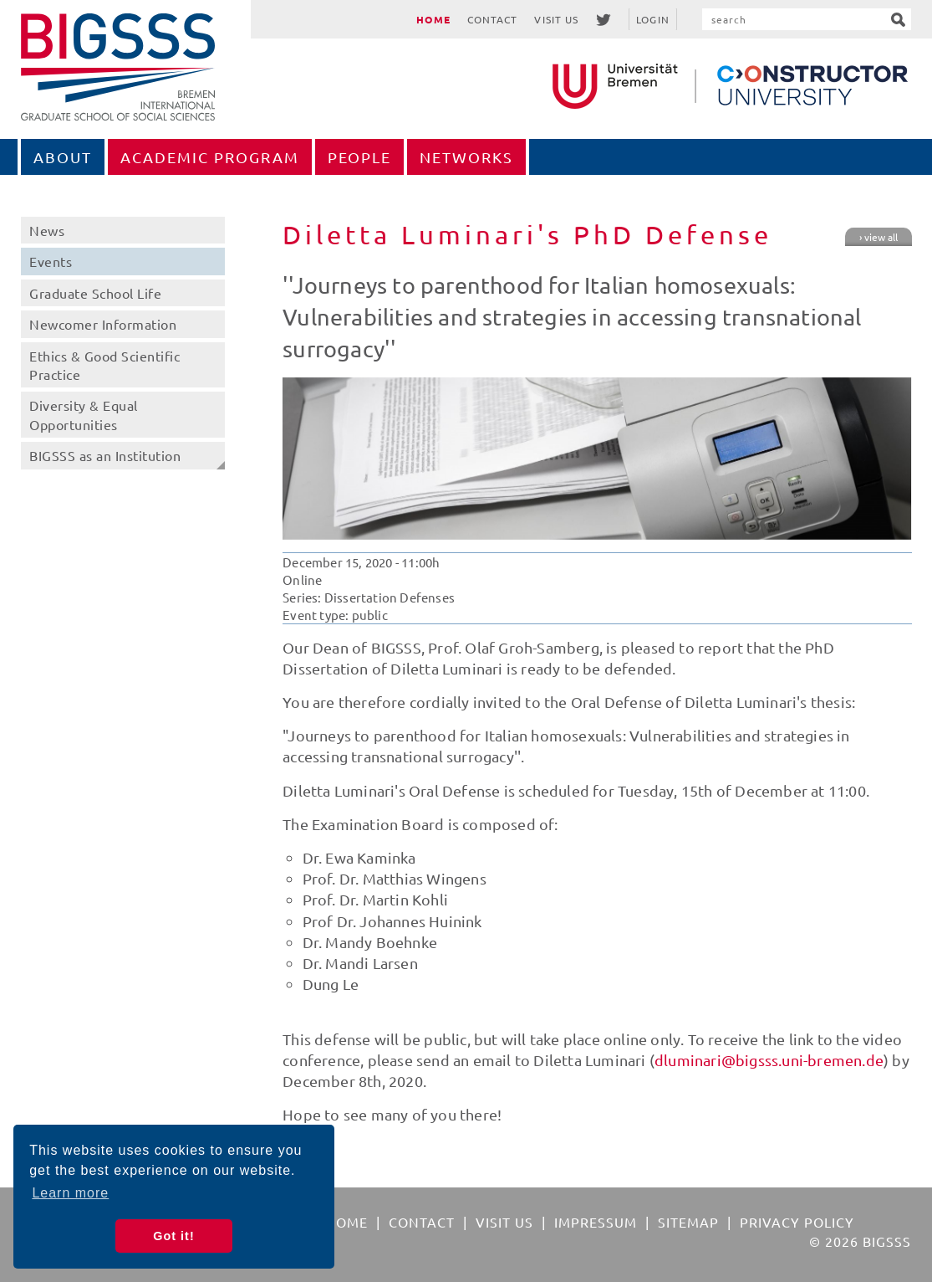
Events (50, 261)
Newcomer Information (102, 323)
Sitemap (688, 1221)
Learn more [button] (70, 1193)
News (46, 230)
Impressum (595, 1221)
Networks (466, 157)
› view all (878, 237)
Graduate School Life (95, 293)
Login (653, 19)
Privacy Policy (797, 1221)
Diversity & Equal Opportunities (83, 414)
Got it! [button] (173, 1236)
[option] (597, 458)
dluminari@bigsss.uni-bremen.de (769, 1060)
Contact (492, 19)
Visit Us (556, 19)
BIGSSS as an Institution (105, 455)
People (359, 157)
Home (433, 19)
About (62, 157)
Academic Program (209, 157)
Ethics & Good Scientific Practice (104, 364)
